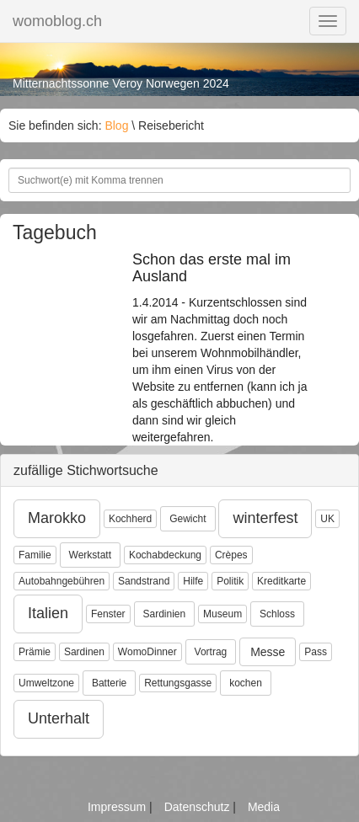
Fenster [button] (108, 614)
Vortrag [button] (211, 652)
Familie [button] (35, 555)
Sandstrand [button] (143, 581)
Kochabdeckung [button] (165, 555)
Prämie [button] (35, 652)
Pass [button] (315, 652)
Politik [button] (230, 581)
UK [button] (327, 519)
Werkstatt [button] (90, 555)
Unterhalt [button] (58, 718)
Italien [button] (48, 613)
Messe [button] (267, 652)
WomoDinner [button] (147, 652)
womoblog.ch (57, 21)
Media (264, 807)
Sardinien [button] (164, 614)
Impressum (118, 807)
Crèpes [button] (231, 555)
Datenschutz (198, 807)
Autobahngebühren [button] (61, 581)
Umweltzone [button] (46, 683)
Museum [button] (222, 614)
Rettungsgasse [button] (178, 683)
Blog (116, 125)
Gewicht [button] (187, 519)
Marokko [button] (57, 518)
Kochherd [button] (130, 519)
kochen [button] (245, 683)
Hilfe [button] (193, 581)
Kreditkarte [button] (281, 581)
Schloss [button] (277, 614)
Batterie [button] (109, 683)
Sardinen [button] (84, 652)
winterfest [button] (265, 518)
